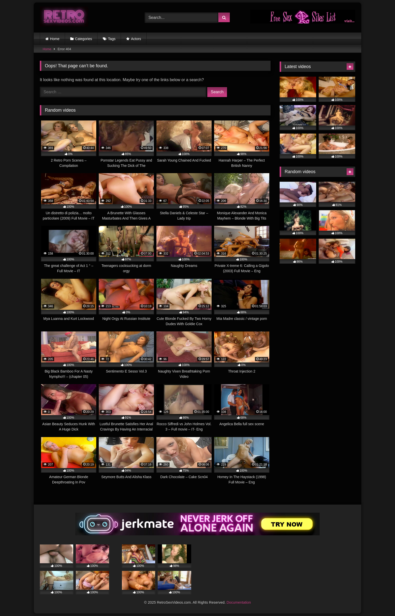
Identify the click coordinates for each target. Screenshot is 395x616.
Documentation (238, 602)
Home (54, 39)
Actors (136, 39)
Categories (83, 39)
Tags (112, 39)
